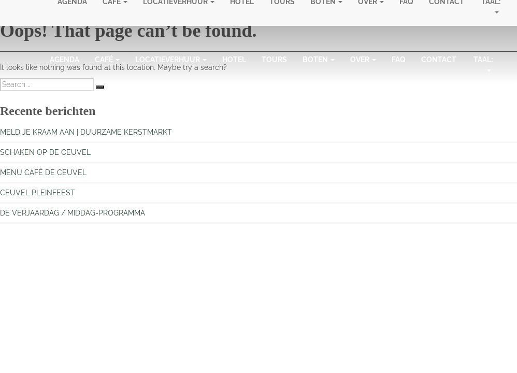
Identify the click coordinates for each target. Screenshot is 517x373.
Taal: (483, 65)
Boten (319, 59)
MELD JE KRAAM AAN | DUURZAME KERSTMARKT (86, 132)
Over (363, 59)
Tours (274, 59)
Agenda (64, 59)
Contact (438, 59)
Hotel (234, 59)
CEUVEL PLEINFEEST (37, 193)
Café (107, 59)
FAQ (399, 59)
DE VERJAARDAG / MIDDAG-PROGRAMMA (72, 213)
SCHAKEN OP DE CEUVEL (45, 152)
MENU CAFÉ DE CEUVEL (43, 172)
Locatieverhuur (171, 59)
